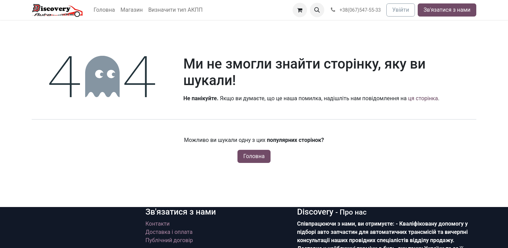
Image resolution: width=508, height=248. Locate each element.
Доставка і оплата (169, 232)
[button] (317, 10)
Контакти (157, 223)
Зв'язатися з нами (447, 10)
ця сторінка (423, 98)
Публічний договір (169, 240)
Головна (254, 156)
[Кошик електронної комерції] (300, 10)
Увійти (400, 10)
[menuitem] (104, 10)
